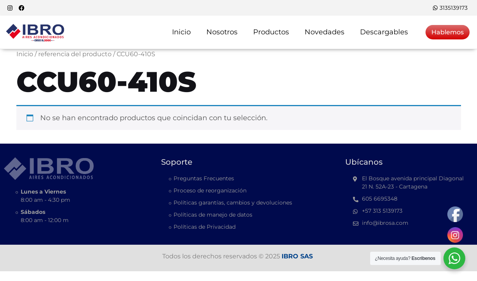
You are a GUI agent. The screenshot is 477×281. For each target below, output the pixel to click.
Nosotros (222, 32)
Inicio (181, 32)
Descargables (384, 32)
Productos (271, 32)
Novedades (324, 32)
